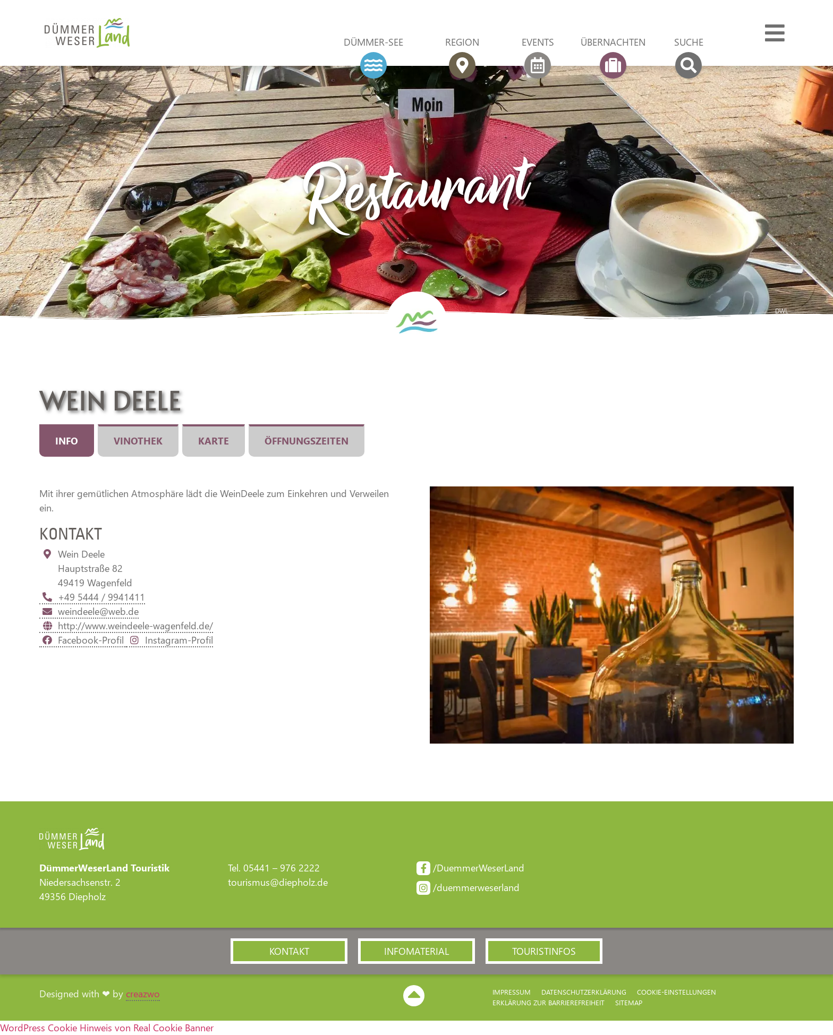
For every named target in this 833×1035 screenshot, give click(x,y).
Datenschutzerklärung (583, 991)
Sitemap (628, 1002)
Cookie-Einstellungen (676, 991)
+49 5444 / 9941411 (92, 597)
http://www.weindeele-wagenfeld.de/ (126, 625)
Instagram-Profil (169, 640)
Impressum (511, 991)
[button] (289, 951)
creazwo (143, 993)
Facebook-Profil (82, 640)
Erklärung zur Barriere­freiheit (548, 1002)
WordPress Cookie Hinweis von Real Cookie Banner (107, 1027)
